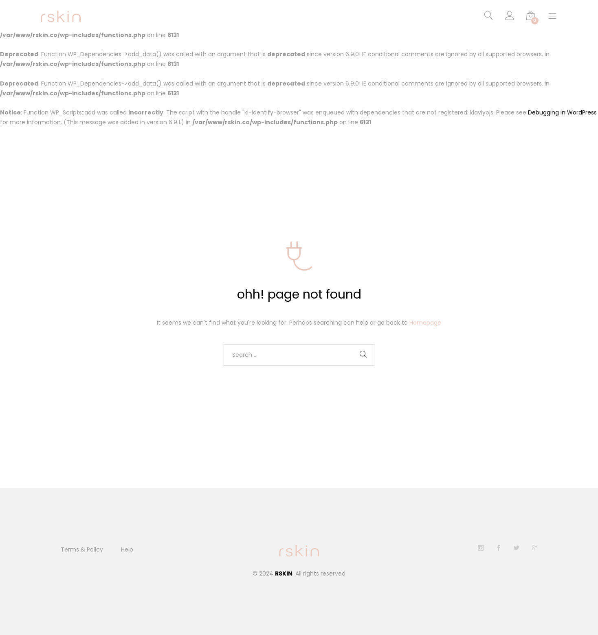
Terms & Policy (82, 549)
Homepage (425, 323)
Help (127, 549)
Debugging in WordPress (562, 113)
